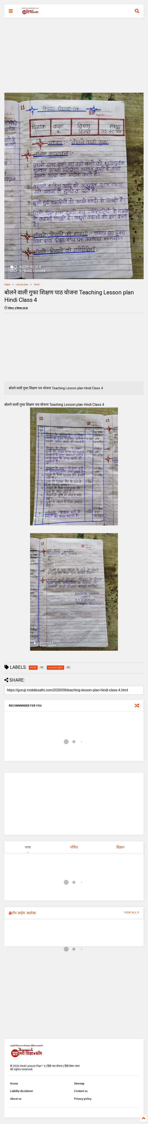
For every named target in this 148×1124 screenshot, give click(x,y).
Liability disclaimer (21, 1091)
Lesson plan (22, 284)
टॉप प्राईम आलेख (22, 913)
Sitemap (79, 1083)
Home (7, 284)
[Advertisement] (74, 55)
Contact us (81, 1091)
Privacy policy (82, 1098)
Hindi (37, 284)
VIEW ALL (131, 912)
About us (16, 1098)
